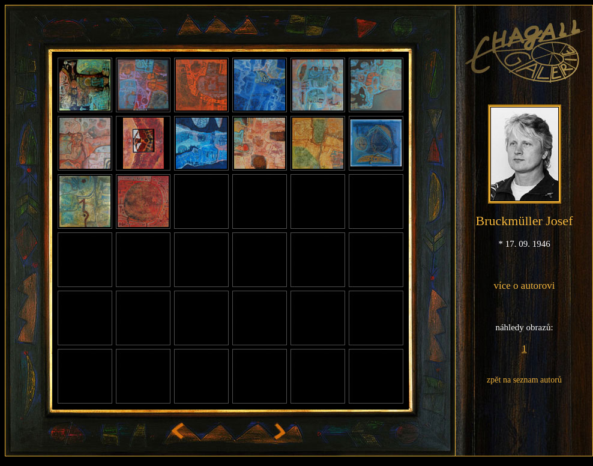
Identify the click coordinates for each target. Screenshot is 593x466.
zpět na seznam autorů (524, 379)
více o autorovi (524, 285)
